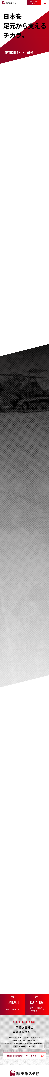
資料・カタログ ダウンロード (34, 3)
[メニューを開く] (45, 3)
